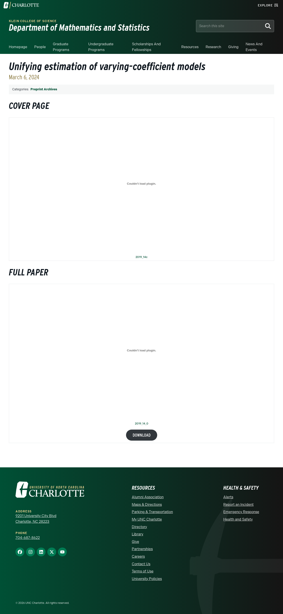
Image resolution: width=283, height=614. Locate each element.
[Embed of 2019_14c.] (141, 183)
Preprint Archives (44, 89)
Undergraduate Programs (100, 47)
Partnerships (142, 549)
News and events (254, 47)
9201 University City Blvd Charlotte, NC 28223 (35, 519)
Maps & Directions (147, 504)
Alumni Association (148, 497)
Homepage (18, 47)
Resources (190, 47)
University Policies (147, 579)
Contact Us (141, 564)
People (40, 47)
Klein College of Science (33, 21)
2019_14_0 (141, 423)
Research (213, 47)
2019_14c (141, 257)
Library (137, 534)
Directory (139, 527)
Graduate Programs (61, 47)
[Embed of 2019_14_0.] (141, 350)
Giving (233, 47)
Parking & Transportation (152, 512)
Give (135, 542)
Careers (138, 556)
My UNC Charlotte (147, 519)
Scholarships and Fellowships (146, 47)
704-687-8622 (27, 538)
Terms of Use (142, 571)
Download (142, 435)
